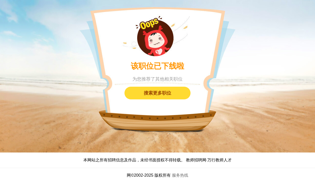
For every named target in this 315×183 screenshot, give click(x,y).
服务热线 (180, 175)
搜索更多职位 (157, 93)
